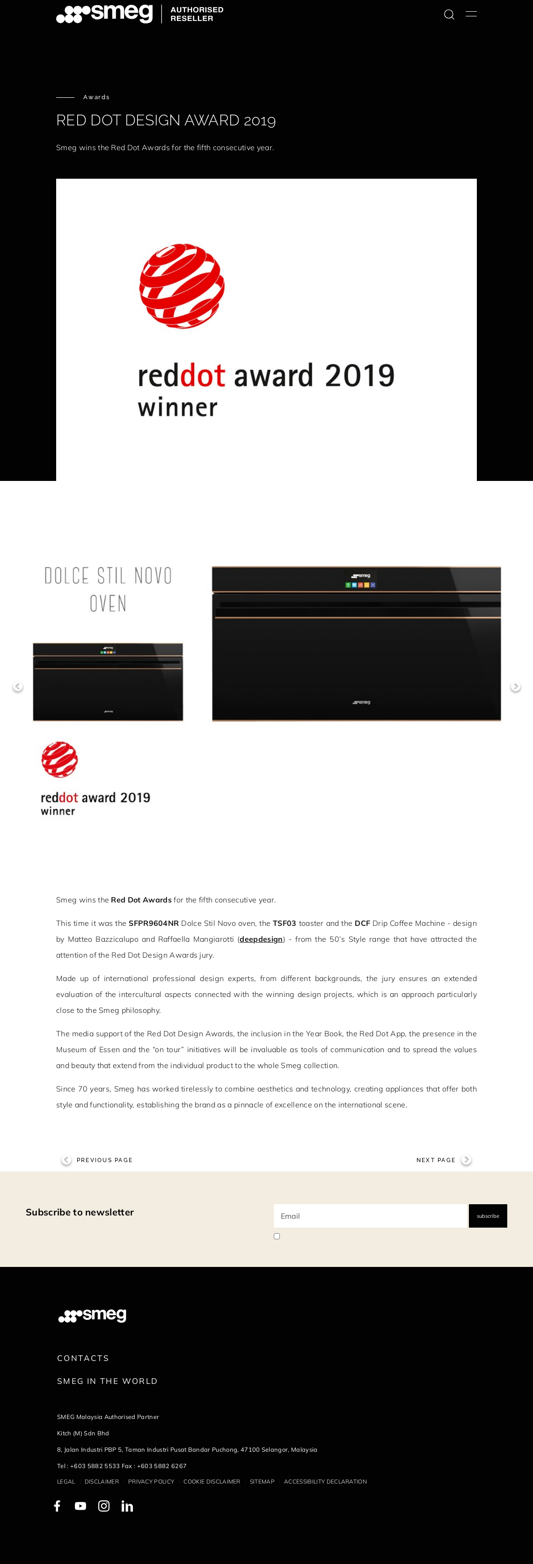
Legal (66, 1481)
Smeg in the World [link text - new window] (107, 1381)
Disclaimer (102, 1481)
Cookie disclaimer (211, 1481)
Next (515, 686)
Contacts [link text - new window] (83, 1358)
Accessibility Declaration (325, 1481)
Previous (17, 686)
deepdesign (261, 939)
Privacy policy (151, 1481)
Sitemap (262, 1481)
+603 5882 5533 (95, 1465)
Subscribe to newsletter (80, 1212)
